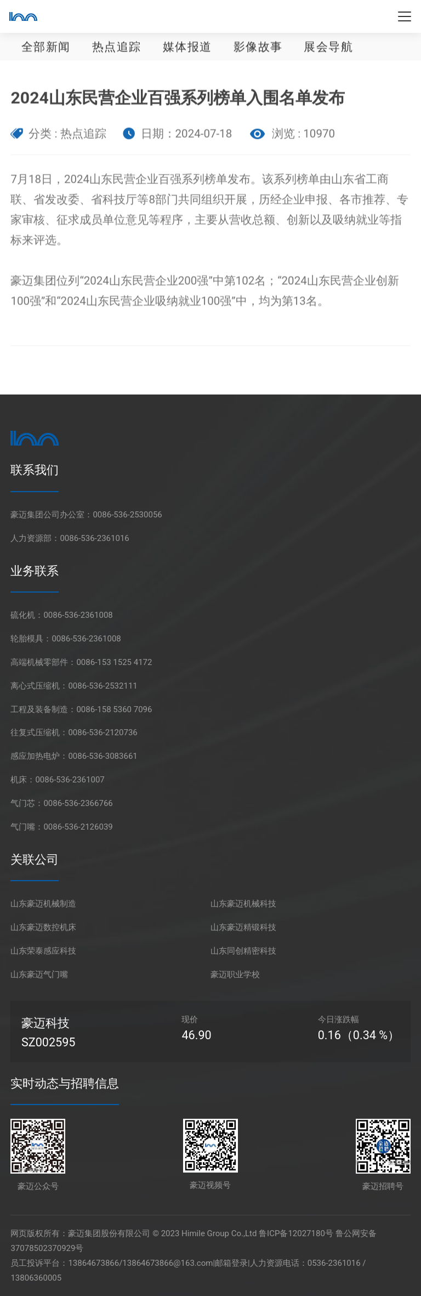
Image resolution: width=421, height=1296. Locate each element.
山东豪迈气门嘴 (39, 974)
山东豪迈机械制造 (43, 904)
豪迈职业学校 (235, 974)
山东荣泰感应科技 (43, 951)
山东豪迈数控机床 (43, 927)
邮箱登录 (231, 1263)
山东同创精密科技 (243, 951)
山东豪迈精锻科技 (243, 927)
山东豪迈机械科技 (243, 904)
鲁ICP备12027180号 (296, 1233)
